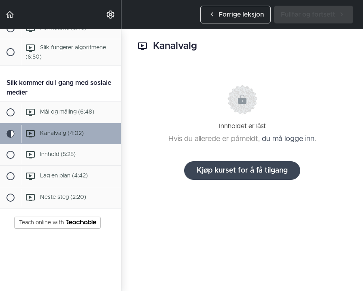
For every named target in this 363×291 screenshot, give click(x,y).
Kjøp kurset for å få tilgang (242, 170)
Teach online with (57, 223)
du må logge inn (288, 139)
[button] (10, 14)
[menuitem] (111, 14)
